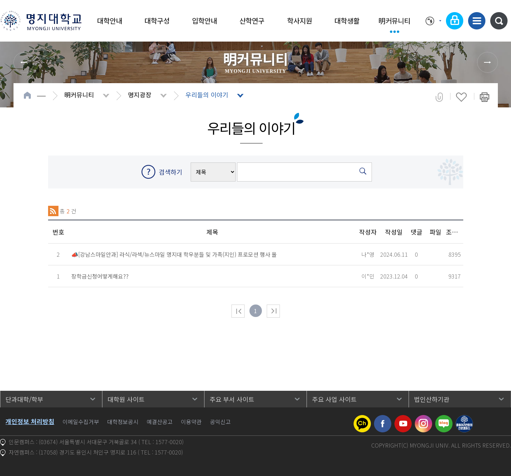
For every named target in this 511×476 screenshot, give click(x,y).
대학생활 (347, 21)
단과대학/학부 (24, 399)
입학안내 (204, 21)
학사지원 (299, 21)
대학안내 (109, 21)
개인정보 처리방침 (30, 421)
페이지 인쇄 (484, 97)
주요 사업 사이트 (334, 399)
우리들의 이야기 (207, 94)
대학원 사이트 (126, 399)
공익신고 (220, 421)
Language (433, 20)
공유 (439, 97)
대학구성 (157, 21)
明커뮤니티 (394, 21)
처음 (238, 311)
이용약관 (191, 421)
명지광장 (139, 94)
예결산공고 (160, 421)
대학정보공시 (122, 421)
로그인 (454, 20)
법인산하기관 (431, 399)
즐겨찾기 (461, 97)
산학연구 (251, 21)
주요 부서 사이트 (232, 399)
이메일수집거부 (81, 421)
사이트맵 (476, 20)
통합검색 (499, 20)
